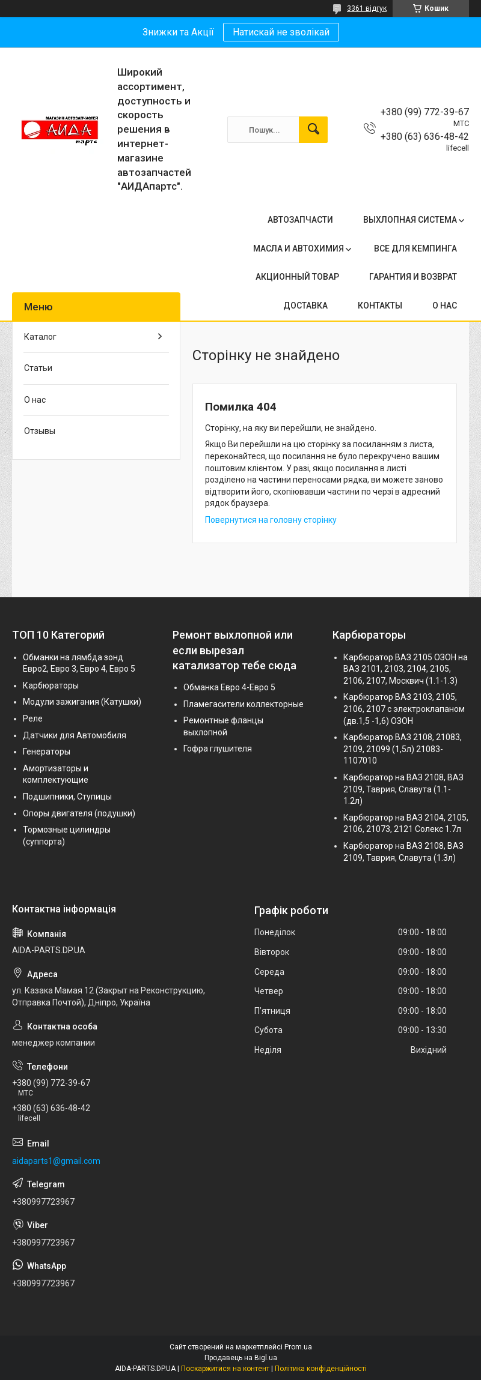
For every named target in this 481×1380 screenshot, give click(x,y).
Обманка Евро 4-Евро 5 (229, 687)
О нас (35, 400)
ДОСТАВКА (305, 305)
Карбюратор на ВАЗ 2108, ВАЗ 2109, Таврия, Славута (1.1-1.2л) (403, 789)
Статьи (38, 368)
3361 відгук (367, 8)
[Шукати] (313, 129)
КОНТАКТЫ (380, 305)
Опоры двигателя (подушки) (79, 813)
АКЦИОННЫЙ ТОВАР (297, 277)
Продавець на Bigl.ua (240, 1358)
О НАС (444, 305)
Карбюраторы (51, 685)
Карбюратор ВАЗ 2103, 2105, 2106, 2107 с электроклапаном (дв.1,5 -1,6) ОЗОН (404, 708)
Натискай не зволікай (281, 32)
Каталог (40, 337)
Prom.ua (298, 1347)
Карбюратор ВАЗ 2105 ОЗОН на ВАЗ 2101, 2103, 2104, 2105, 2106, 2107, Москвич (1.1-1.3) (405, 668)
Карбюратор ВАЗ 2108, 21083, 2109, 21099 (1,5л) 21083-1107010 (402, 748)
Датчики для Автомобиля (74, 735)
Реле (33, 718)
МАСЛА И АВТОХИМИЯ (298, 248)
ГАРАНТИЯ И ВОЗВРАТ (413, 277)
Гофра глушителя (217, 748)
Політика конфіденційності (321, 1368)
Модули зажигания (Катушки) (82, 702)
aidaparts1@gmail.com (56, 1161)
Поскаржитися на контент (225, 1368)
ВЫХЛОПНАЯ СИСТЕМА (410, 219)
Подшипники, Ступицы (67, 796)
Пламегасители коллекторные (243, 704)
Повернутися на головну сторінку (271, 520)
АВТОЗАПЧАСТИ (300, 219)
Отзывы (39, 431)
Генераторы (46, 751)
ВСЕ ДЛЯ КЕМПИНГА (415, 248)
